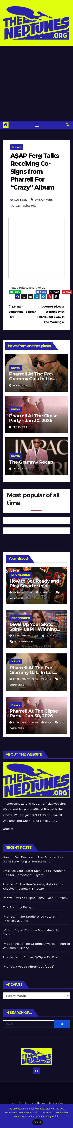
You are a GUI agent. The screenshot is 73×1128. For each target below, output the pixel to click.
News (16, 147)
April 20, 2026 (23, 592)
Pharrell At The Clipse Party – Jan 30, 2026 (33, 418)
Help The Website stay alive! (47, 1103)
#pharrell (29, 205)
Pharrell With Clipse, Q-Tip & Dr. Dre (30, 957)
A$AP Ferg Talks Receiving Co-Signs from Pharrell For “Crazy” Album (34, 171)
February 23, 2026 (26, 635)
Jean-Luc (44, 592)
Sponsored (20, 575)
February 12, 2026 (26, 679)
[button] (67, 125)
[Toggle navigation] (37, 125)
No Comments (19, 598)
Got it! (37, 1122)
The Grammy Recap (31, 462)
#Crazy (15, 205)
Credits (8, 829)
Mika (46, 679)
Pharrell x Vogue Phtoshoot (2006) (28, 966)
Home (12, 1103)
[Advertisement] (35, 83)
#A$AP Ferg (43, 199)
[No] (68, 1116)
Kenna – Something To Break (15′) (22, 312)
